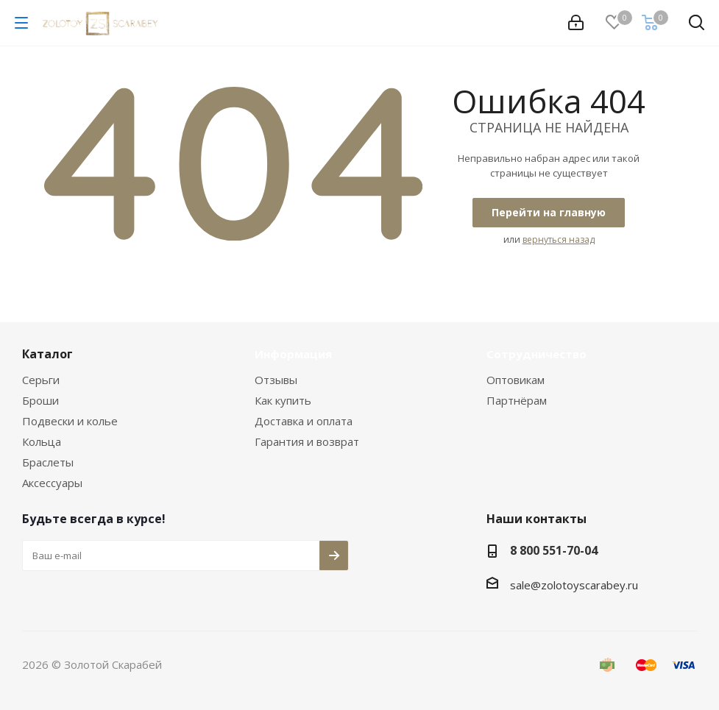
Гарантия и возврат (307, 441)
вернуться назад (559, 239)
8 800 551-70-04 (554, 550)
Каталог (47, 354)
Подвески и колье (70, 420)
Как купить (283, 400)
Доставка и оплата (304, 420)
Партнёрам (516, 400)
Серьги (41, 379)
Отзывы (276, 379)
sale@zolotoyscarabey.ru (574, 585)
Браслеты (48, 462)
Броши (40, 400)
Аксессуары (52, 482)
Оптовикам (515, 379)
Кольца (41, 441)
